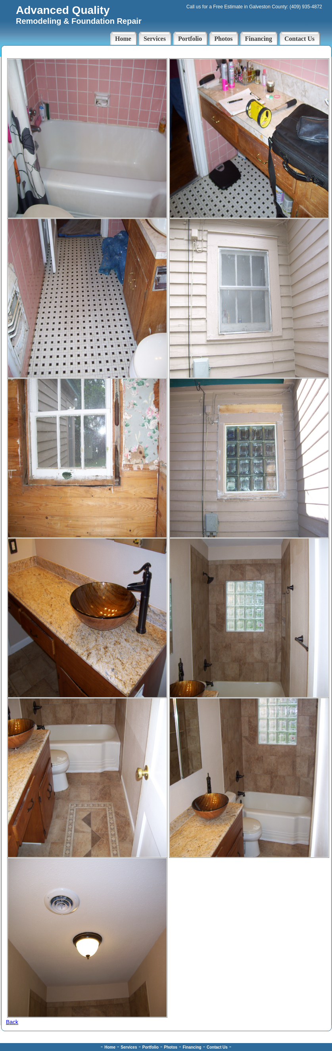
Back (12, 1022)
